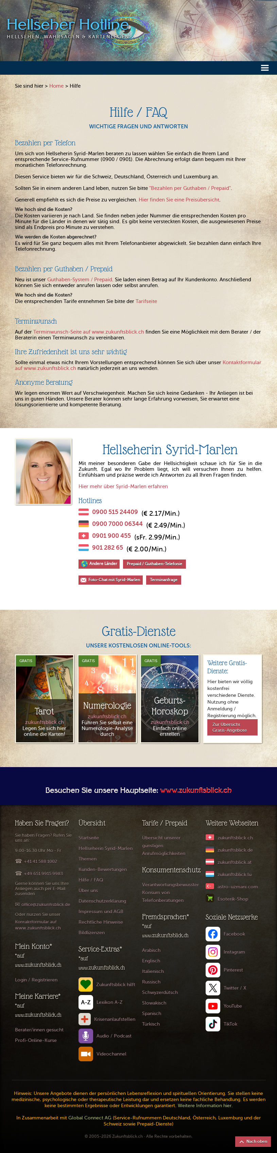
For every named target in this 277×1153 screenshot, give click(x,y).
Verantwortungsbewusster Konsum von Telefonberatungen (170, 892)
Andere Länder (103, 563)
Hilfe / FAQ (91, 880)
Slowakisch (154, 1003)
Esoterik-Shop (233, 899)
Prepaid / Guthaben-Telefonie (154, 564)
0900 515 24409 (115, 512)
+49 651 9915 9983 (43, 873)
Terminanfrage (163, 580)
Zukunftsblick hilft (115, 984)
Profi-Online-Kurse (36, 1040)
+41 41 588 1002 (40, 861)
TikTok (230, 1024)
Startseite (89, 837)
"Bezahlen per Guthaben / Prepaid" (190, 188)
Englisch (151, 960)
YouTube (233, 1006)
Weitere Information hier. (205, 1105)
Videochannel (111, 1054)
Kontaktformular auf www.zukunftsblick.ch (38, 924)
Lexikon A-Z (110, 1002)
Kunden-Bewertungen (103, 869)
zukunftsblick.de (235, 850)
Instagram (234, 952)
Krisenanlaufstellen (114, 1019)
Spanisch (151, 1013)
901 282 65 (107, 547)
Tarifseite (146, 301)
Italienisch (153, 971)
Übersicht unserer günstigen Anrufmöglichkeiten (163, 845)
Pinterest (233, 970)
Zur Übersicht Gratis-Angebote (229, 727)
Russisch (151, 982)
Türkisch (151, 1024)
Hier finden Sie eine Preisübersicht (179, 199)
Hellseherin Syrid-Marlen (106, 848)
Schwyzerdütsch (160, 992)
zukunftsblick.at (235, 862)
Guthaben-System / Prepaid (79, 279)
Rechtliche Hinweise (101, 922)
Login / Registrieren (36, 979)
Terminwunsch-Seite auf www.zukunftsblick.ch (88, 332)
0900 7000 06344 (117, 523)
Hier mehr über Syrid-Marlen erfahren (123, 486)
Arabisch (151, 950)
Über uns (88, 890)
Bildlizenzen (92, 932)
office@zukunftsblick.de (45, 904)
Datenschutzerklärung (102, 901)
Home (56, 86)
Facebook (234, 934)
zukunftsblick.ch (235, 837)
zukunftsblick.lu (235, 874)
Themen (88, 859)
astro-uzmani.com (238, 886)
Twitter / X (235, 988)
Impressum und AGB (101, 911)
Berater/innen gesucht (39, 1029)
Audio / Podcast (114, 1036)
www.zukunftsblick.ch (196, 791)
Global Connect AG (89, 1117)
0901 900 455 (111, 535)
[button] (265, 67)
